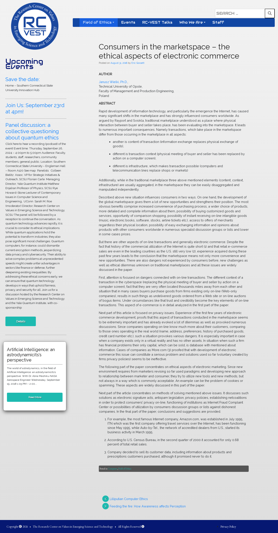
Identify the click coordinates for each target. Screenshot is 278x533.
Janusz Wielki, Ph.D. (113, 82)
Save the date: (22, 79)
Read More (34, 397)
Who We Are (191, 22)
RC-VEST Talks (157, 22)
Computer (112, 468)
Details (20, 321)
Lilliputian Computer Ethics (129, 499)
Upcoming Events (24, 64)
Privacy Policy (228, 526)
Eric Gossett (137, 63)
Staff (218, 22)
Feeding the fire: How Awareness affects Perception (148, 506)
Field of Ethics (97, 22)
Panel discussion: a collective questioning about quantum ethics (32, 131)
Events (128, 22)
